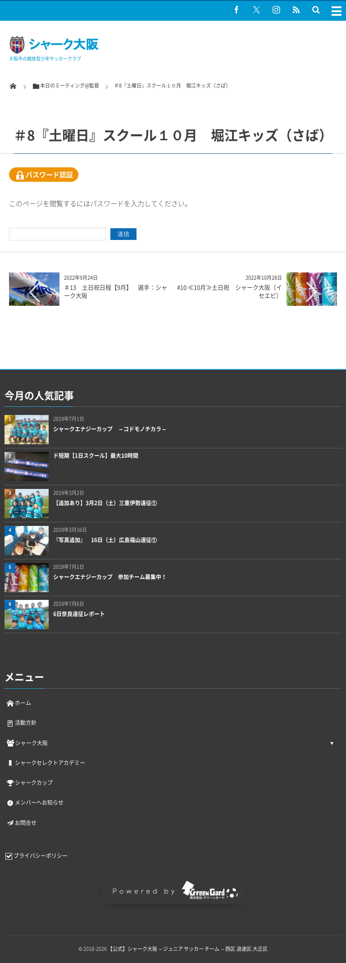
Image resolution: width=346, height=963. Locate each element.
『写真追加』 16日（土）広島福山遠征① (105, 540)
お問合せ (21, 823)
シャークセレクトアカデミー (45, 763)
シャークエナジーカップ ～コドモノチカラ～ (110, 429)
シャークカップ (29, 783)
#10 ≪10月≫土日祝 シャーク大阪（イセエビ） (229, 291)
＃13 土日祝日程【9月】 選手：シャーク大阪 (115, 291)
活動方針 (21, 723)
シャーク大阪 (27, 743)
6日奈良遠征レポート (79, 614)
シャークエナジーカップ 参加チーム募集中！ (110, 577)
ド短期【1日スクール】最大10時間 (95, 456)
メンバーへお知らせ (35, 802)
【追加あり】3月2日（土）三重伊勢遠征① (105, 503)
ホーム (18, 703)
